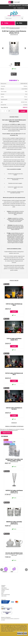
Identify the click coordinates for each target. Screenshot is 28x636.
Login (14, 8)
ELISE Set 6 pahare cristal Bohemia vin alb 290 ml (14, 374)
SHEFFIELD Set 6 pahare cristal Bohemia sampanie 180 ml (14, 491)
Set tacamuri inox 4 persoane (15, 27)
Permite (25, 633)
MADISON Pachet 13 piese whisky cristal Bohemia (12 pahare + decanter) (14, 460)
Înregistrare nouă (20, 8)
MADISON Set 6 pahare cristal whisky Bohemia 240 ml (14, 522)
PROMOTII (7, 27)
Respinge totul (20, 633)
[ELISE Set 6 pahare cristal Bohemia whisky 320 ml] (14, 48)
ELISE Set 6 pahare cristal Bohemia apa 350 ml (14, 304)
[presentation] (2, 48)
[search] (22, 18)
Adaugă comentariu (6, 432)
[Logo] (14, 13)
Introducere (3, 27)
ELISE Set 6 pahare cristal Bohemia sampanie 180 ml (14, 339)
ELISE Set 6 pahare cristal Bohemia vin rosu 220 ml (14, 408)
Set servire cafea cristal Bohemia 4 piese (14, 553)
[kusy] (4, 111)
